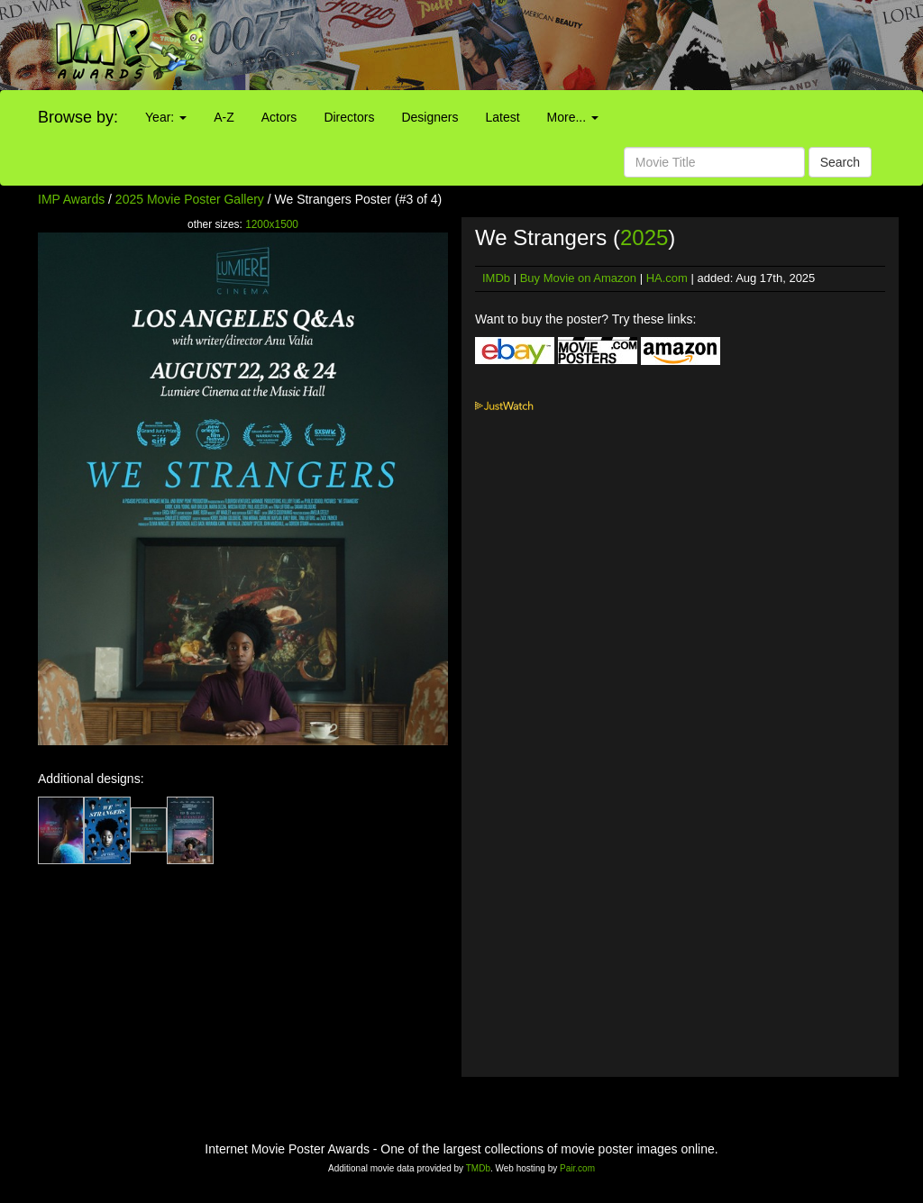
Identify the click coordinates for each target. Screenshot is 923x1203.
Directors (349, 117)
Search (840, 162)
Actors (279, 117)
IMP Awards (71, 199)
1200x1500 (271, 224)
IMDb (496, 278)
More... (573, 117)
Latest (502, 117)
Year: (166, 117)
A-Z (224, 117)
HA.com (667, 278)
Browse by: (78, 117)
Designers (429, 117)
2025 (644, 237)
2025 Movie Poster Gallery (189, 199)
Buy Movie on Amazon (578, 278)
